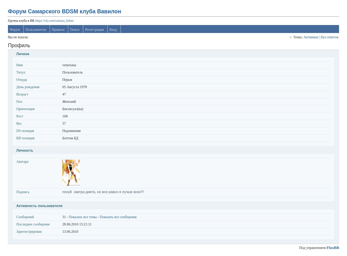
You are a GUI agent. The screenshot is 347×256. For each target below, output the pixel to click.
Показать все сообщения (118, 217)
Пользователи (35, 29)
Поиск (74, 29)
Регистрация (94, 29)
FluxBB (333, 248)
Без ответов (329, 37)
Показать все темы (83, 217)
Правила (58, 29)
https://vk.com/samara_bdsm (54, 20)
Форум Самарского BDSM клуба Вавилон (64, 11)
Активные (311, 37)
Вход (113, 29)
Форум (15, 29)
